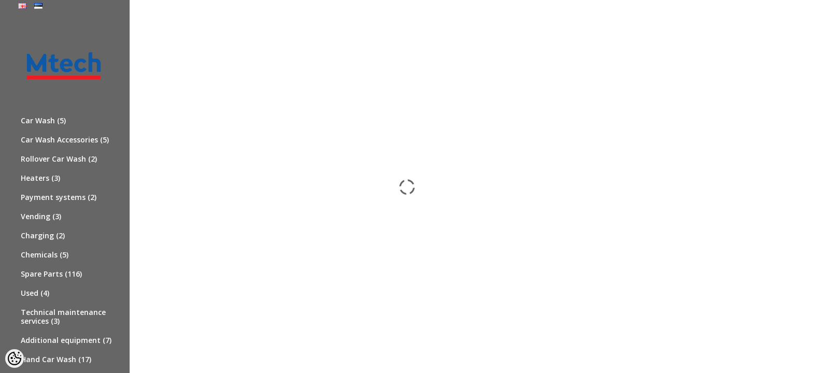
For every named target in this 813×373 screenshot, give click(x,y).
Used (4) (35, 293)
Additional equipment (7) (66, 340)
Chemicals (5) (44, 255)
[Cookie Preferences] (14, 358)
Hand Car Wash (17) (56, 359)
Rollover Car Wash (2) (59, 159)
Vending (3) (41, 216)
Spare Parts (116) (51, 274)
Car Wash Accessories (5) (65, 140)
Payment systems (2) (58, 197)
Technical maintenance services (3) (63, 316)
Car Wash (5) (43, 120)
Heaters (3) (40, 178)
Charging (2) (43, 235)
